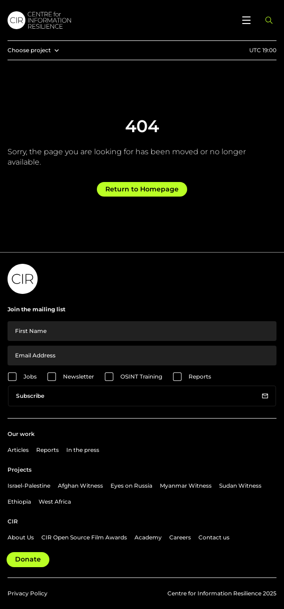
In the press (82, 449)
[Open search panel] (268, 20)
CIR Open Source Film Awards (84, 537)
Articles (18, 449)
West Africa (55, 501)
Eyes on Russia (131, 485)
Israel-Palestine (29, 485)
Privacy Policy (27, 593)
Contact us (213, 537)
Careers (180, 537)
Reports (200, 376)
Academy (148, 537)
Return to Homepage (142, 189)
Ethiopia (19, 501)
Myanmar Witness (186, 485)
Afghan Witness (80, 485)
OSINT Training (141, 376)
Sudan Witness (240, 485)
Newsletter (78, 376)
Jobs (30, 376)
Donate (28, 559)
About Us (21, 537)
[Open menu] (246, 20)
